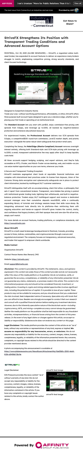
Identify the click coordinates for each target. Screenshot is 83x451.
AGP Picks (7, 3)
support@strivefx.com (19, 264)
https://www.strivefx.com (14, 223)
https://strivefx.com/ (20, 259)
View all (77, 3)
